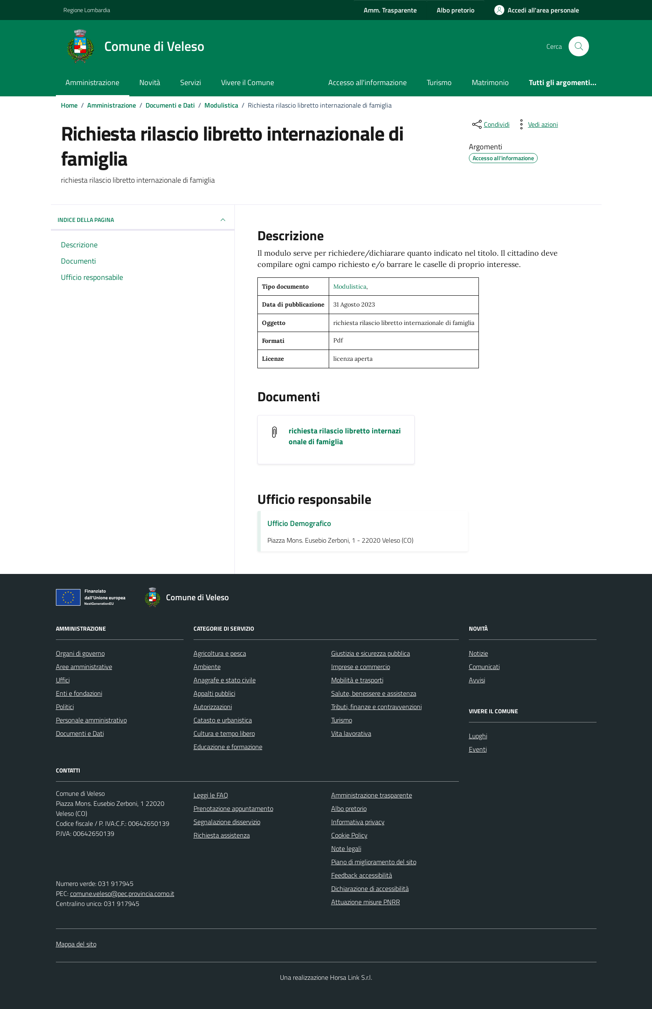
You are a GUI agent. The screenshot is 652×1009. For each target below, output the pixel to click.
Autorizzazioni (213, 707)
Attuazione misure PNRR (365, 902)
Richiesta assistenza (222, 835)
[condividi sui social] (490, 124)
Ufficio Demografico (299, 523)
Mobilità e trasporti (357, 680)
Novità (149, 82)
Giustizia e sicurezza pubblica (370, 653)
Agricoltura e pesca (220, 653)
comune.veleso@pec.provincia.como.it (122, 893)
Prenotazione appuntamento (233, 808)
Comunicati (484, 667)
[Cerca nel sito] (579, 46)
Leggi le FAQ (211, 795)
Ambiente (207, 667)
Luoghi (478, 736)
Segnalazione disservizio (227, 822)
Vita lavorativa (351, 733)
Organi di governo (80, 653)
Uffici (63, 680)
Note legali (346, 848)
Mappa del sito (76, 944)
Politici (65, 707)
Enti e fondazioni (79, 693)
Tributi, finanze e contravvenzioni (376, 707)
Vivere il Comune (247, 82)
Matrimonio (490, 82)
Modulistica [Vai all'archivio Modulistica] (349, 286)
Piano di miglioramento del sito (373, 862)
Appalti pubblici (214, 693)
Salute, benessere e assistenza (373, 693)
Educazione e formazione (228, 747)
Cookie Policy (349, 835)
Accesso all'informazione (367, 82)
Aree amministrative (84, 667)
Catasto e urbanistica (223, 720)
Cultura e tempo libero (224, 733)
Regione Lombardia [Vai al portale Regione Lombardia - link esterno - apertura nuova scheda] (86, 9)
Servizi (190, 82)
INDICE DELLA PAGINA (143, 220)
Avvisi (477, 680)
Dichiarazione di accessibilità (370, 888)
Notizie (478, 653)
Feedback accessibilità (361, 875)
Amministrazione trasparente (371, 795)
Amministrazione (92, 82)
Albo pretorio (349, 808)
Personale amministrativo (91, 720)
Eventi (478, 749)
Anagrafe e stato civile (225, 680)
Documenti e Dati (80, 733)
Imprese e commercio (360, 667)
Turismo (439, 82)
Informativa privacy (358, 822)
